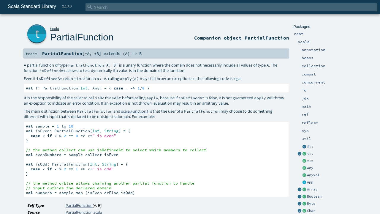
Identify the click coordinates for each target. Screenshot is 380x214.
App (310, 182)
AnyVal (313, 175)
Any (310, 168)
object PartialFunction (256, 38)
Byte (311, 204)
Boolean (314, 196)
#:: (310, 146)
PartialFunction (81, 37)
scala (54, 28)
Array (312, 189)
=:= (310, 161)
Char (311, 211)
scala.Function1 (134, 111)
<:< (310, 154)
